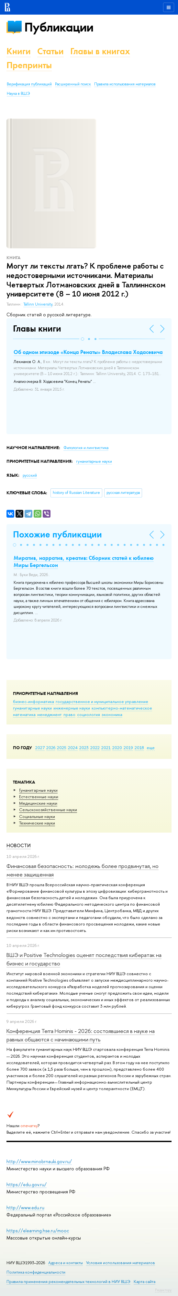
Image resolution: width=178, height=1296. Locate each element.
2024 (73, 747)
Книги (18, 51)
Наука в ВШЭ (18, 93)
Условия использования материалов (120, 1262)
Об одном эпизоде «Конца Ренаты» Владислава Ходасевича (88, 352)
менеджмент (49, 714)
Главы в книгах (100, 51)
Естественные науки (38, 796)
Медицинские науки (38, 803)
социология (88, 714)
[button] (82, 339)
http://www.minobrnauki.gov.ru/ (39, 1161)
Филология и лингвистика (85, 447)
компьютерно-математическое (122, 708)
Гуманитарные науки (38, 790)
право (69, 714)
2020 (117, 747)
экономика (112, 714)
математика (24, 714)
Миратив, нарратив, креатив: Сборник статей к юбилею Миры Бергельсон (84, 561)
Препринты (29, 65)
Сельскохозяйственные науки (48, 809)
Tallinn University (37, 304)
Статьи (50, 51)
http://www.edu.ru (25, 1207)
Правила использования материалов (125, 84)
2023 (84, 747)
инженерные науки (71, 708)
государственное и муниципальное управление (102, 701)
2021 (106, 747)
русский (30, 475)
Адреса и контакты (65, 1262)
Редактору (163, 1290)
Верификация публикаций (29, 84)
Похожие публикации (57, 534)
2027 (40, 747)
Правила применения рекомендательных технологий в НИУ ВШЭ (68, 1281)
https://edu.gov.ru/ (26, 1184)
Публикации (58, 27)
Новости (18, 845)
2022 (95, 747)
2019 (128, 747)
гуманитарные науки (32, 708)
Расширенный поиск (73, 84)
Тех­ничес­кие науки (37, 823)
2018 (139, 747)
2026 (50, 747)
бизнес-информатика (33, 701)
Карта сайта (144, 1281)
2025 (61, 747)
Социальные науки (37, 816)
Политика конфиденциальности (35, 1272)
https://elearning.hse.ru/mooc (37, 1230)
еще (151, 747)
